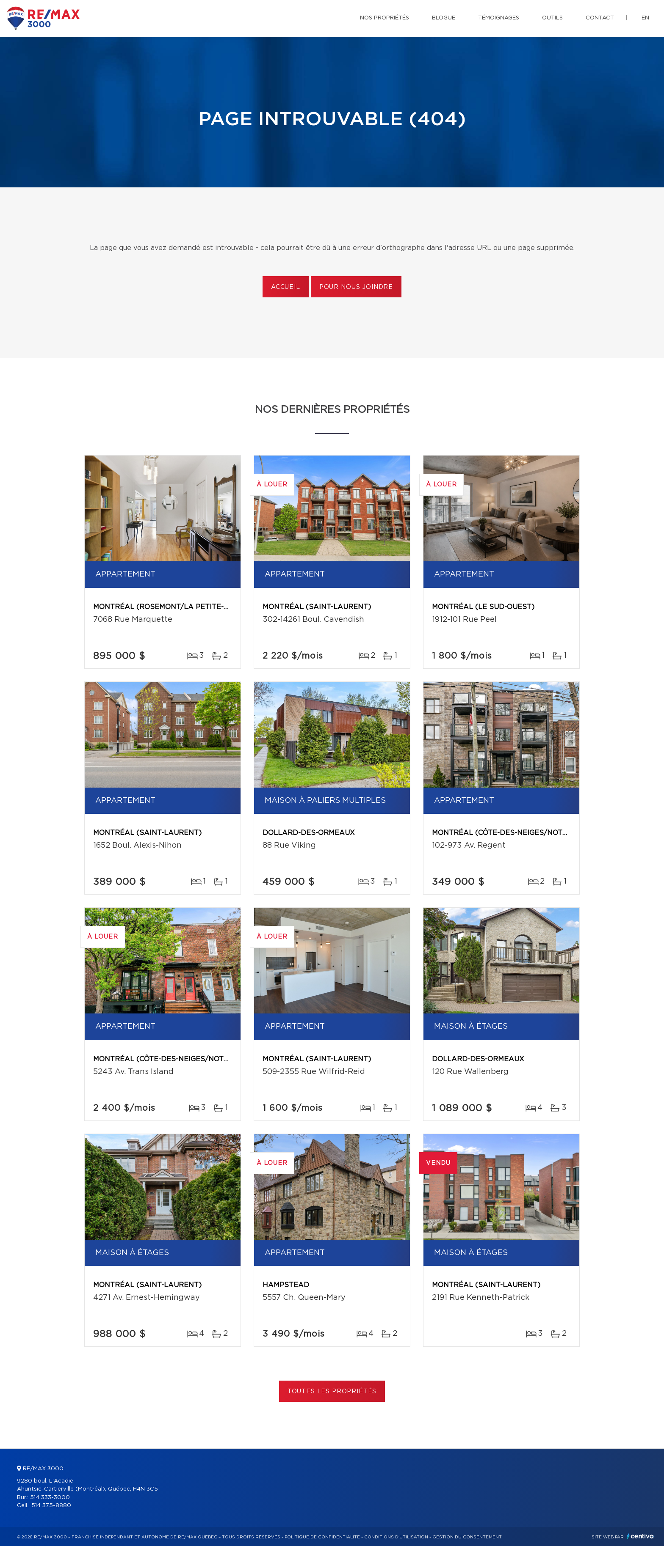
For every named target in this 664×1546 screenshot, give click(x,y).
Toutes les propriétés (332, 1392)
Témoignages (498, 18)
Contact (600, 18)
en (645, 18)
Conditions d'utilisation (396, 1537)
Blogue (443, 18)
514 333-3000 (50, 1497)
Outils (552, 18)
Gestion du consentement (467, 1537)
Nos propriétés (384, 18)
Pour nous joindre (356, 287)
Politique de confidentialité (322, 1537)
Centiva (640, 1536)
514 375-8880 (51, 1505)
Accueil (285, 287)
